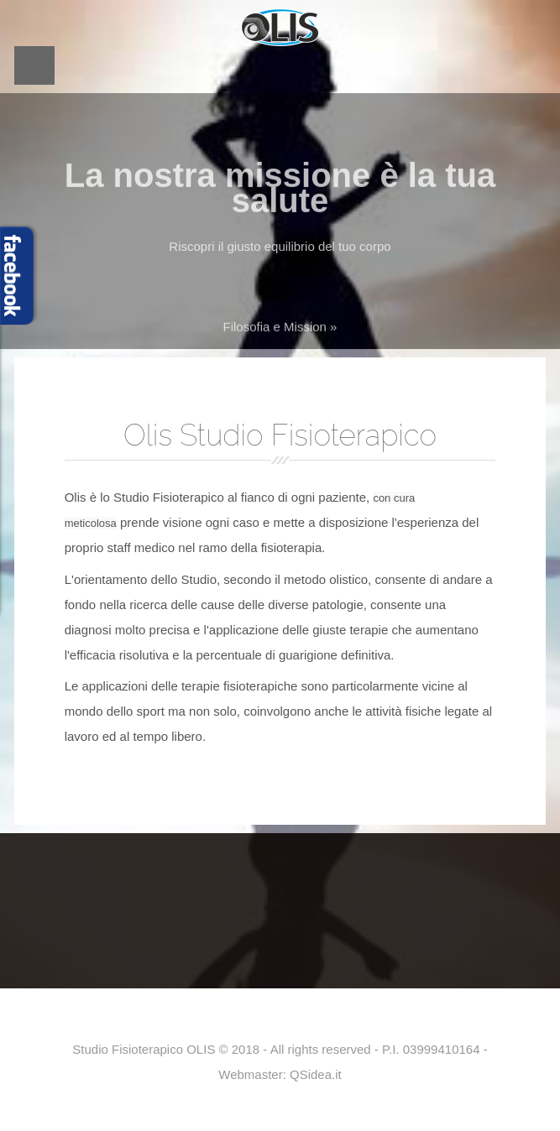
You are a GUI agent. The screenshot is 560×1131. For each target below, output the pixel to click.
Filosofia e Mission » (280, 331)
